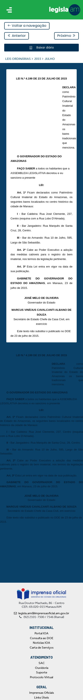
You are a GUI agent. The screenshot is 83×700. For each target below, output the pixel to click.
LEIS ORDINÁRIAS (18, 59)
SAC (42, 663)
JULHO (50, 59)
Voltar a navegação (26, 25)
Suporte (41, 672)
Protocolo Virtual (41, 677)
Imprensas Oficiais (41, 693)
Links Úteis (41, 697)
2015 (37, 59)
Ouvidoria (41, 668)
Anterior (16, 35)
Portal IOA (41, 633)
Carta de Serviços (42, 647)
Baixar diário (45, 47)
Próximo (66, 35)
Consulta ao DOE (41, 638)
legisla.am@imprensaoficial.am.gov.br (41, 613)
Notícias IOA (41, 643)
